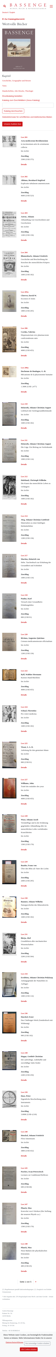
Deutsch (5, 12)
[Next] (35, 1282)
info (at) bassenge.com (14, 1337)
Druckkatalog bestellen (12, 96)
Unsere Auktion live (12, 124)
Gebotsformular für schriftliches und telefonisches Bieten (27, 117)
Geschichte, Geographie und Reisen (16, 80)
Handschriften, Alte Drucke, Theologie (17, 91)
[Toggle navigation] (51, 6)
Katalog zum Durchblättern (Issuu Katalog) (21, 100)
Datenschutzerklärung (9, 1345)
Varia (4, 86)
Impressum (5, 1342)
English (12, 12)
